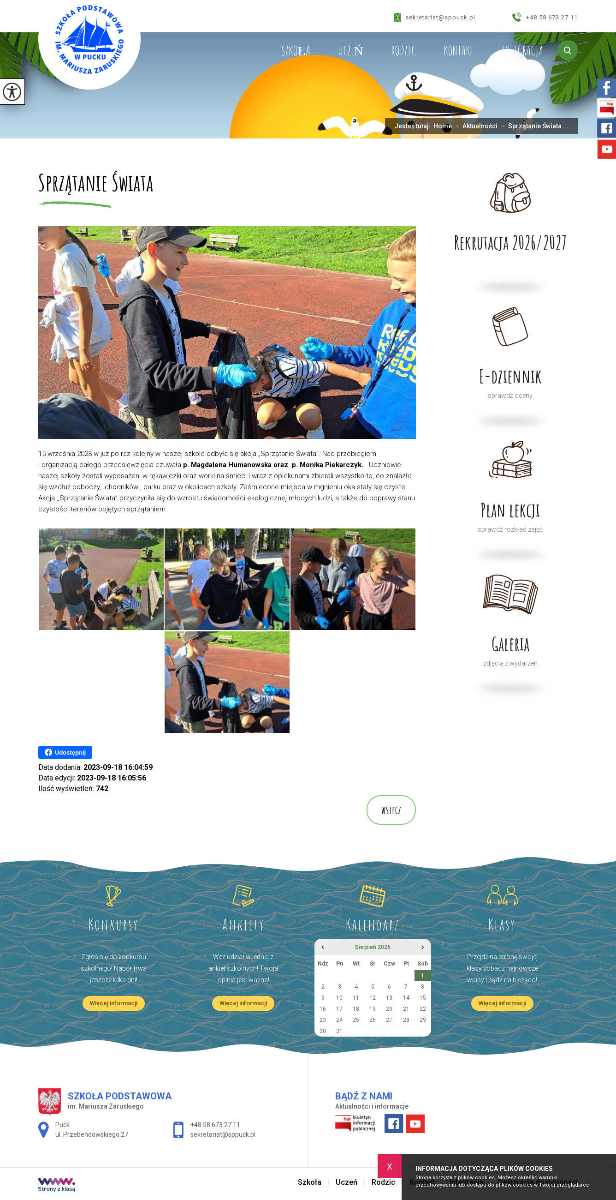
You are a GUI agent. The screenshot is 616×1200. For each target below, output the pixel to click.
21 (406, 1009)
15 (423, 998)
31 (339, 1031)
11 (356, 998)
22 (423, 1009)
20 (389, 1009)
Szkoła (295, 50)
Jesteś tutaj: (413, 126)
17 (339, 1009)
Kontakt (459, 50)
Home (442, 126)
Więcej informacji (113, 1003)
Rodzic (403, 50)
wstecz (391, 810)
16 (323, 1009)
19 (372, 1009)
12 (372, 998)
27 (389, 1020)
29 (423, 1020)
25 (356, 1020)
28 (406, 1020)
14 (406, 998)
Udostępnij (65, 752)
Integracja (522, 50)
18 (356, 1009)
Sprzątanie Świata (95, 184)
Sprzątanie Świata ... (533, 126)
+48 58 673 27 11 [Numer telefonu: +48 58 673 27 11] (215, 1124)
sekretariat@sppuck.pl (434, 17)
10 (339, 998)
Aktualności (475, 126)
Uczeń (350, 50)
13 (389, 998)
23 (323, 1020)
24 (339, 1020)
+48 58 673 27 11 (545, 17)
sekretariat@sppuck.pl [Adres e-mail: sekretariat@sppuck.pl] (222, 1134)
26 (372, 1020)
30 (323, 1031)
